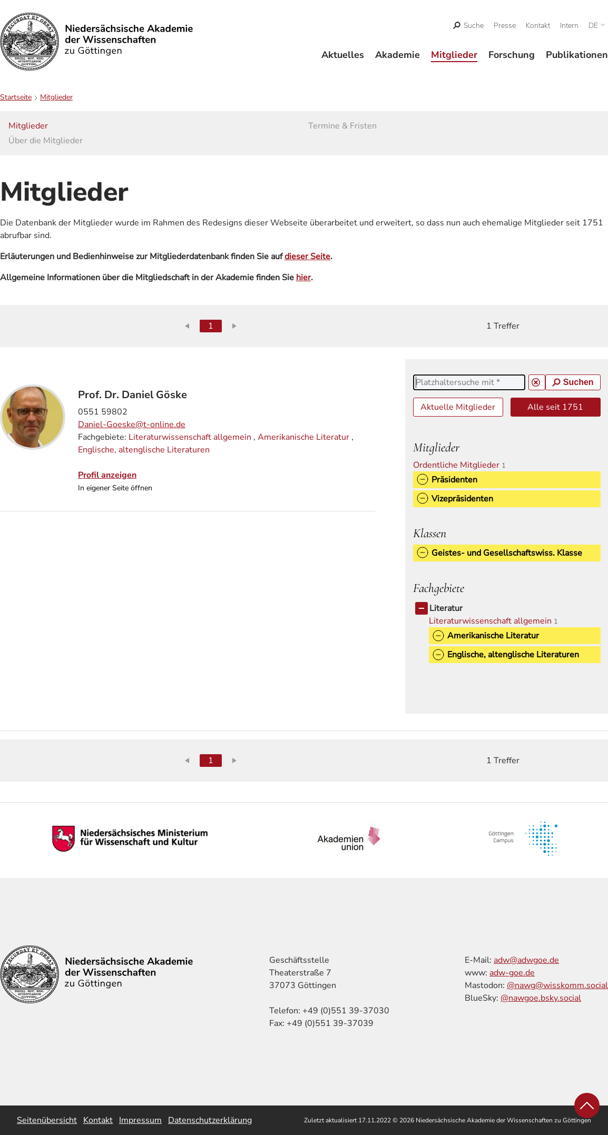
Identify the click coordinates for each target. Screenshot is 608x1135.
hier (303, 277)
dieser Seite (307, 256)
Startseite (16, 97)
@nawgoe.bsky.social (541, 998)
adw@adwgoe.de (526, 960)
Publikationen (577, 54)
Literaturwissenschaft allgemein (190, 437)
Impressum (140, 1120)
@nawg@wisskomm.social (557, 985)
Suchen (573, 382)
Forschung (511, 54)
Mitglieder (454, 54)
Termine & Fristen (342, 126)
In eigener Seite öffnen (115, 488)
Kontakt (538, 26)
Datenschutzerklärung (210, 1120)
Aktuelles (342, 54)
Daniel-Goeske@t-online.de (131, 424)
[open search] (468, 26)
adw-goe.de (512, 973)
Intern (569, 26)
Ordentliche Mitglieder (463, 465)
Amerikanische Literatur (303, 437)
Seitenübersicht (47, 1120)
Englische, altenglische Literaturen (144, 450)
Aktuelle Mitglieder (457, 407)
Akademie (397, 54)
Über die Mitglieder (45, 140)
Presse (505, 26)
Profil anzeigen (107, 475)
